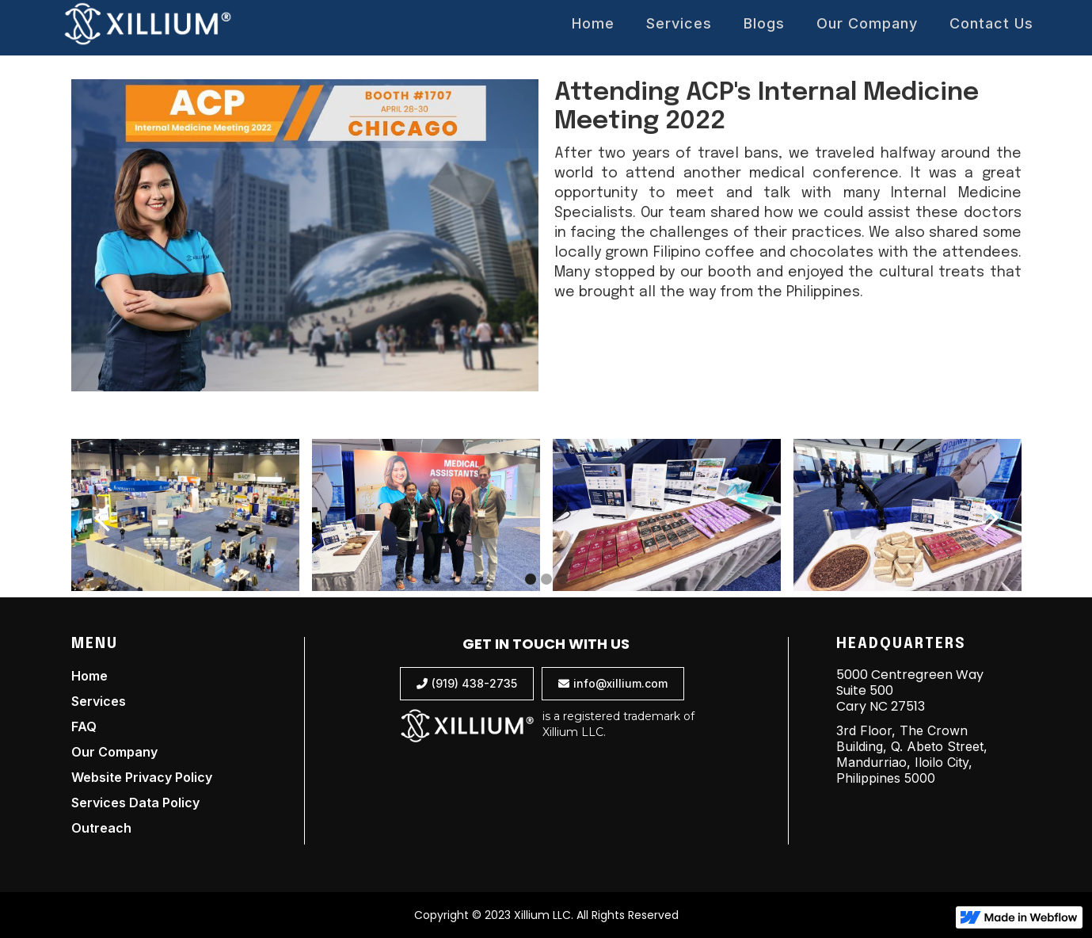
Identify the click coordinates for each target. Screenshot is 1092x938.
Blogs (764, 23)
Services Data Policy (135, 802)
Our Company (867, 23)
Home (593, 23)
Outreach (101, 828)
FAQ (84, 726)
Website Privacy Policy (141, 777)
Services (679, 23)
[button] (103, 518)
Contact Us (991, 23)
